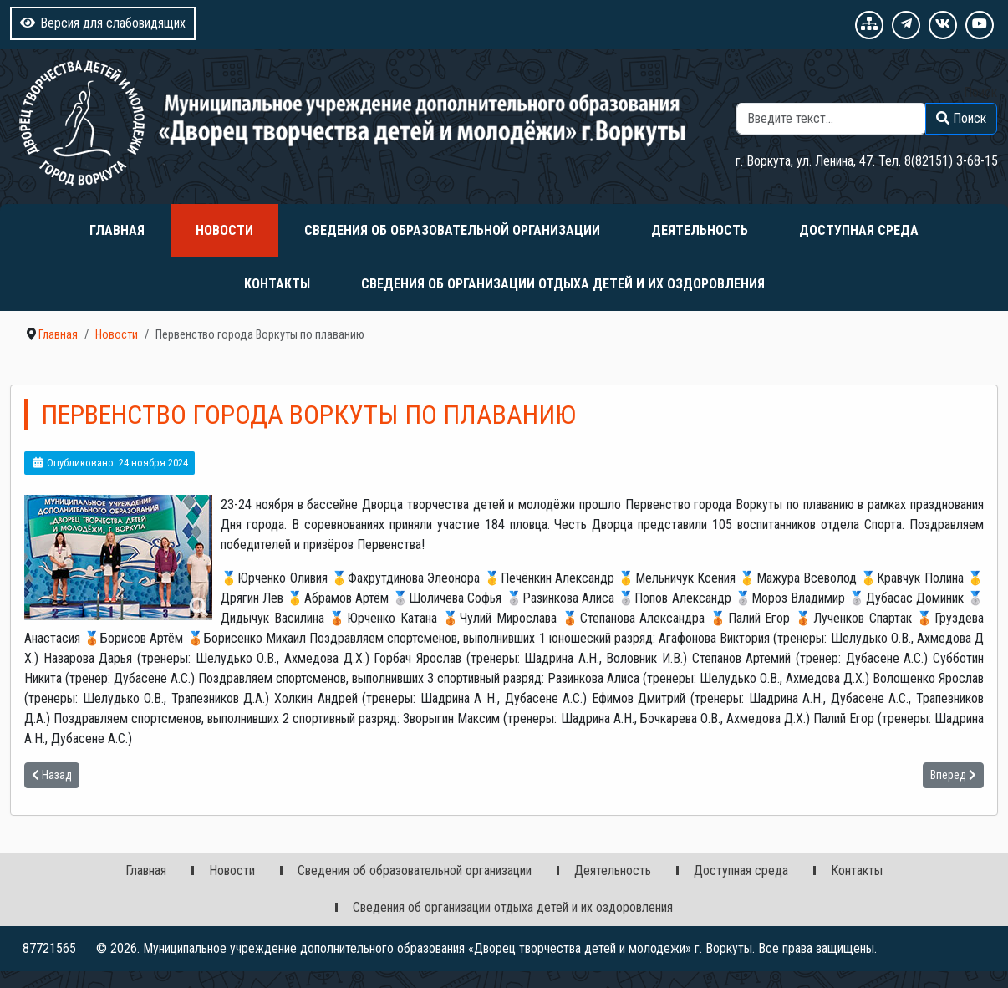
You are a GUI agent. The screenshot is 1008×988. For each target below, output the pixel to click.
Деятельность (699, 230)
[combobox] (831, 119)
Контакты (277, 284)
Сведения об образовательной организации (452, 230)
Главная (117, 230)
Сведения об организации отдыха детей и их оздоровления (563, 284)
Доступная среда (859, 230)
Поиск (980, 92)
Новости (224, 230)
